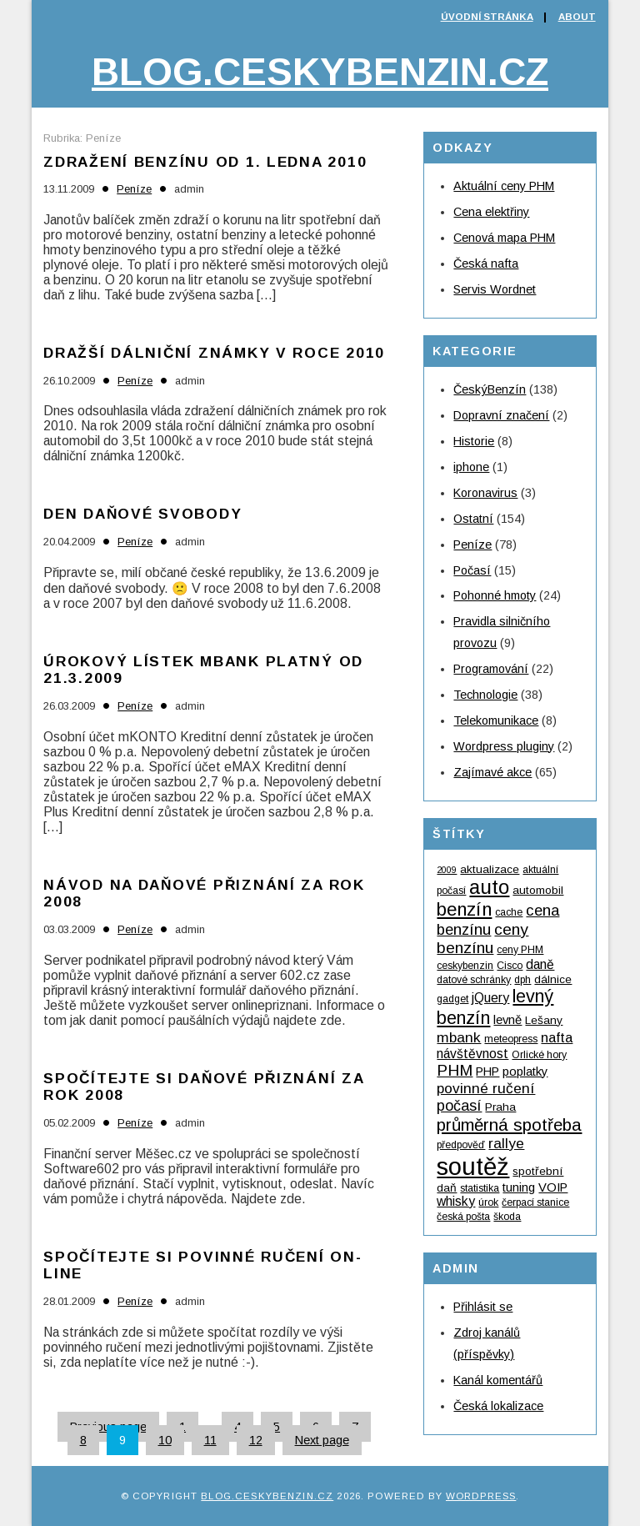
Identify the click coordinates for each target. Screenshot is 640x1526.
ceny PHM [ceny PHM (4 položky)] (520, 950)
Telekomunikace (495, 720)
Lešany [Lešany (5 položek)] (543, 1020)
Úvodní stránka (487, 17)
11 (210, 1440)
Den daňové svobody (142, 513)
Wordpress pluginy (503, 746)
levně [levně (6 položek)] (507, 1020)
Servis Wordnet (494, 289)
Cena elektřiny (491, 211)
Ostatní (473, 518)
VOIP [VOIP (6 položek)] (553, 1187)
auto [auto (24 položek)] (489, 887)
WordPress (481, 1496)
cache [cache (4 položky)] (508, 912)
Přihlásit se (482, 1306)
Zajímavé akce (492, 772)
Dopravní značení (501, 415)
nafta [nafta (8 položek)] (556, 1037)
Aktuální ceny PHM (503, 186)
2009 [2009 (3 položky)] (447, 870)
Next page (322, 1440)
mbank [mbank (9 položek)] (459, 1037)
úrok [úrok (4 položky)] (488, 1202)
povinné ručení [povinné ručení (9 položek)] (486, 1088)
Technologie (485, 694)
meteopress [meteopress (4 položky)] (511, 1039)
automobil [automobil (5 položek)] (537, 890)
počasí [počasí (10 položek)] (459, 1105)
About (577, 17)
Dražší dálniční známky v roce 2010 (214, 352)
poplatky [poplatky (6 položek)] (525, 1071)
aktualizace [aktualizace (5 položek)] (489, 869)
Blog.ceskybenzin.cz (320, 71)
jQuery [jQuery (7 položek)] (490, 998)
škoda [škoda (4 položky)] (507, 1216)
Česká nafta (485, 263)
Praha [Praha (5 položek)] (500, 1107)
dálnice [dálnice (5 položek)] (553, 979)
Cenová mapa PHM (504, 237)
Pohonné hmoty (494, 595)
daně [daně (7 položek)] (540, 964)
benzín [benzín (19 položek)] (464, 909)
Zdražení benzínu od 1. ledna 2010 (205, 161)
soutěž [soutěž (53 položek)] (473, 1166)
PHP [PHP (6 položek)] (487, 1071)
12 (255, 1440)
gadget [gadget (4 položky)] (452, 999)
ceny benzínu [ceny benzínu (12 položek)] (482, 938)
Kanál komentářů (497, 1380)
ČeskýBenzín (489, 389)
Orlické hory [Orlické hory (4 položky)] (539, 1055)
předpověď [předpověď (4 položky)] (461, 1145)
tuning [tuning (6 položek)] (518, 1187)
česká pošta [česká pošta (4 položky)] (463, 1216)
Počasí (472, 570)
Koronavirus (485, 492)
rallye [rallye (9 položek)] (506, 1143)
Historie (473, 441)
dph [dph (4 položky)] (522, 980)
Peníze (134, 189)
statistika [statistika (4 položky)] (479, 1188)
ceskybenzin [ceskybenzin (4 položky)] (465, 965)
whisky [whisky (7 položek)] (456, 1201)
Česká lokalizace (498, 1406)
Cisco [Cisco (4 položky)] (509, 965)
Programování (490, 668)
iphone (471, 467)
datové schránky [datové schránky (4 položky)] (474, 980)
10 (165, 1440)
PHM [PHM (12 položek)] (454, 1070)
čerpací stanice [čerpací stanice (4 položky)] (535, 1202)
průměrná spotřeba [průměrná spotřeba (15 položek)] (509, 1124)
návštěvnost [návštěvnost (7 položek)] (472, 1054)
